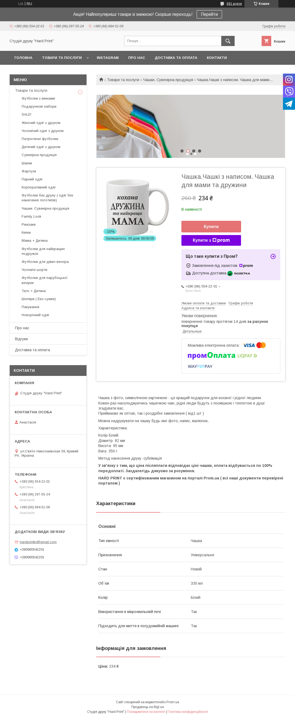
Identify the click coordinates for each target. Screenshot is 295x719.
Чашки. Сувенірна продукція (168, 80)
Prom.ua (172, 702)
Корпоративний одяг (39, 187)
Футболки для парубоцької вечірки (45, 280)
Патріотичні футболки (40, 139)
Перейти (209, 14)
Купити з (211, 240)
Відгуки (21, 339)
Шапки (27, 163)
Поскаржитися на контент (146, 712)
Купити (211, 226)
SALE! (26, 114)
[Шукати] (228, 41)
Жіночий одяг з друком (41, 123)
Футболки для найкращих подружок (43, 251)
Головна (23, 58)
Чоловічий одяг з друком (43, 131)
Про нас (136, 58)
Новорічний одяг (35, 315)
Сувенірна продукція (39, 155)
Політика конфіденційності (188, 712)
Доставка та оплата (176, 58)
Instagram (108, 58)
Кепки (26, 232)
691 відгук (234, 4)
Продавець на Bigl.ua (147, 707)
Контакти (217, 58)
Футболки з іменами (38, 98)
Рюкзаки (29, 224)
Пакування (30, 307)
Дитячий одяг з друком (41, 147)
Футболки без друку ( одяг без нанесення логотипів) (47, 197)
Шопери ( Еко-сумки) (39, 299)
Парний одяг (32, 179)
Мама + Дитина (35, 241)
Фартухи (29, 171)
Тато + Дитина (34, 291)
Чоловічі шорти (34, 270)
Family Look (31, 216)
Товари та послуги (62, 58)
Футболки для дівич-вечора (45, 262)
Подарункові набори (39, 106)
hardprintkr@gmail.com (38, 542)
